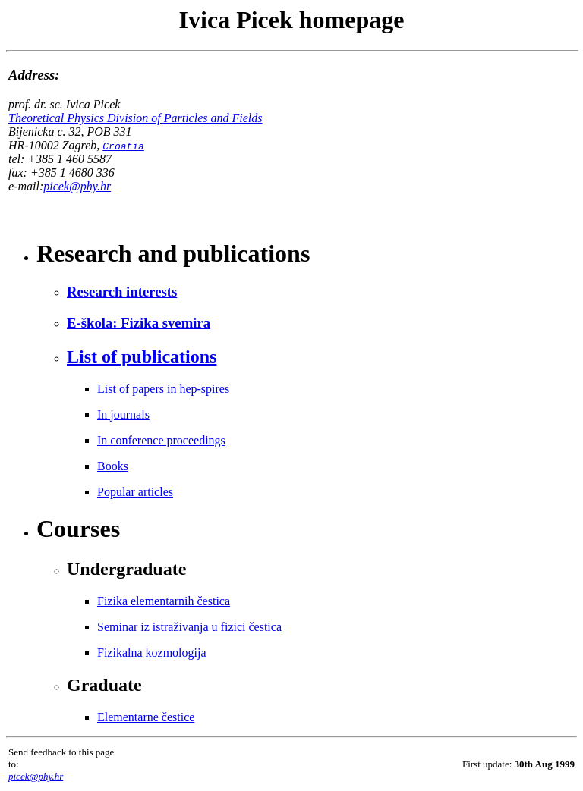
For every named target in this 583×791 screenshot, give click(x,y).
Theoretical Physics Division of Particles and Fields (135, 117)
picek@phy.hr (77, 186)
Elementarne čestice (145, 717)
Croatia (123, 145)
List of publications (141, 356)
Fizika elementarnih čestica (163, 601)
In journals (123, 414)
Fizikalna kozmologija (151, 652)
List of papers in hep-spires (163, 388)
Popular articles (135, 491)
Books (112, 466)
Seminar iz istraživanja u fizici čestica (189, 626)
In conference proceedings (161, 440)
